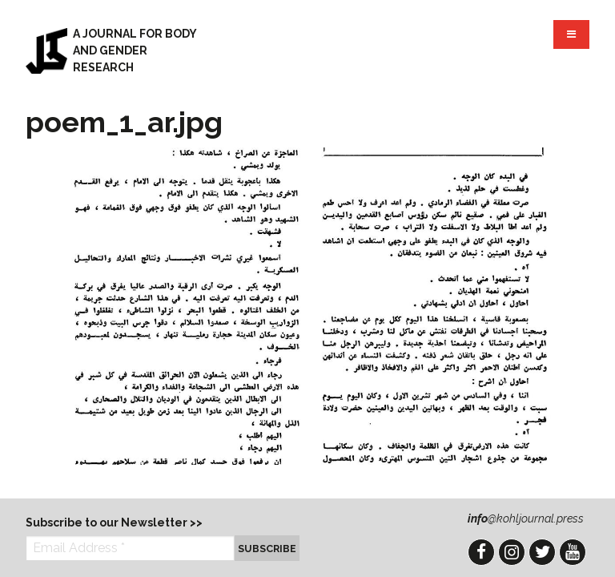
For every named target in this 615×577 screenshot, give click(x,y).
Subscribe (267, 549)
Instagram (511, 552)
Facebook (481, 552)
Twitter (542, 552)
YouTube (572, 552)
